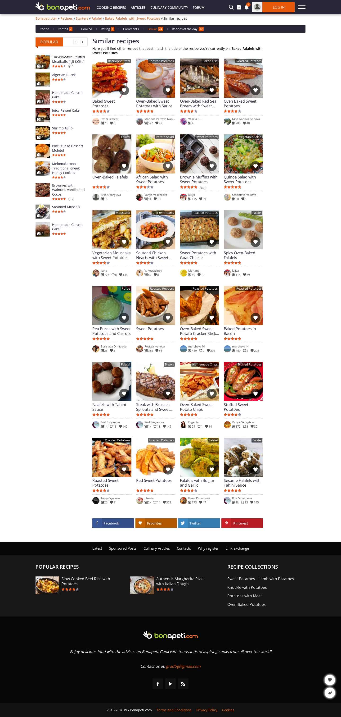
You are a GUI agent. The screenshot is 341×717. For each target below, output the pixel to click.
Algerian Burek (64, 75)
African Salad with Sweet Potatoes (152, 179)
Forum (199, 7)
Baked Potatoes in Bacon (240, 331)
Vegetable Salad (250, 137)
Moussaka (123, 213)
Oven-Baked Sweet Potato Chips (196, 407)
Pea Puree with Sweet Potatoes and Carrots (111, 331)
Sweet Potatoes (207, 137)
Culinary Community (169, 7)
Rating (107, 29)
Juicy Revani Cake (66, 110)
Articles (138, 7)
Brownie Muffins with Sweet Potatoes (199, 179)
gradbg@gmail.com (183, 666)
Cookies (228, 710)
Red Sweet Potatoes (154, 480)
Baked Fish (210, 61)
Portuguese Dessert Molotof (67, 148)
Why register (208, 548)
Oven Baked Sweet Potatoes (240, 103)
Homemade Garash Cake (67, 94)
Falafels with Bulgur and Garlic (197, 483)
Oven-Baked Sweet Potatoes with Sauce (154, 103)
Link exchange (237, 548)
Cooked (86, 29)
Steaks (169, 364)
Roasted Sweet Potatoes (105, 483)
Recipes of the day (188, 29)
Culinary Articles (157, 548)
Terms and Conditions (174, 710)
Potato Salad (165, 137)
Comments (131, 29)
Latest (97, 548)
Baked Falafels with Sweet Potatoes (132, 18)
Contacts (184, 548)
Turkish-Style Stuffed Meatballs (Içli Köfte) (68, 59)
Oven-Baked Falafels (110, 177)
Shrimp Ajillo (62, 128)
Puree (126, 289)
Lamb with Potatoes (276, 578)
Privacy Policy (206, 710)
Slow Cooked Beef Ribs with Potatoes (86, 581)
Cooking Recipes (111, 7)
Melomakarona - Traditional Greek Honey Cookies (66, 168)
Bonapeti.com (46, 18)
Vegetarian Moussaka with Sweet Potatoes (111, 255)
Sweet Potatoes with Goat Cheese (198, 255)
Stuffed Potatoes (249, 364)
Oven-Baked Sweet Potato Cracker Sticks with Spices (199, 331)
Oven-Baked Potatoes (246, 604)
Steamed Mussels (66, 207)
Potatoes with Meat (244, 596)
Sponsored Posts (122, 548)
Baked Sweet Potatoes (103, 103)
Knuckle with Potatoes (247, 587)
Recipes (66, 18)
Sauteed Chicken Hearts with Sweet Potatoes (152, 255)
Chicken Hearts (163, 213)
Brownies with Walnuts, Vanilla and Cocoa (68, 189)
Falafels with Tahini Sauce (109, 407)
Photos (65, 29)
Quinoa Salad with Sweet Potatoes (240, 179)
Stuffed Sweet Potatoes (236, 407)
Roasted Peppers (162, 289)
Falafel (96, 18)
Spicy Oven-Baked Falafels (239, 255)
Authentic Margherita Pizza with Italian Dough (180, 581)
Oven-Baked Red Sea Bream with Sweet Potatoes (198, 103)
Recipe (44, 29)
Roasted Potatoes (161, 61)
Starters (82, 18)
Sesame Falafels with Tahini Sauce (242, 483)
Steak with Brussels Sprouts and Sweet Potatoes (153, 407)
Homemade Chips (205, 364)
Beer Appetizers (119, 61)
